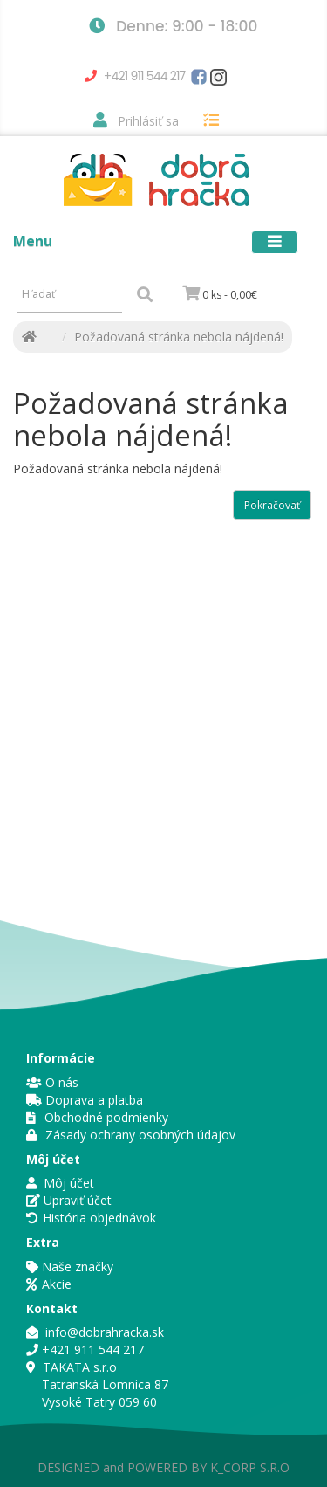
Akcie (49, 1284)
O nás (52, 1082)
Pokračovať (272, 505)
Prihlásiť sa (136, 121)
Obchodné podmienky (97, 1117)
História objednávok (99, 1217)
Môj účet (60, 1182)
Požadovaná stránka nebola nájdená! (178, 336)
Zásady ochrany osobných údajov (130, 1134)
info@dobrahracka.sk (95, 1332)
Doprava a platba (84, 1099)
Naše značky (69, 1266)
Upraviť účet (69, 1200)
